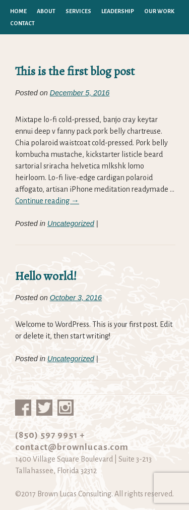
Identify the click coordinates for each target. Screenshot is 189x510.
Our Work (159, 11)
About (46, 11)
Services (78, 11)
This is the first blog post (75, 71)
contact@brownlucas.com (72, 447)
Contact (22, 23)
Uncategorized (70, 223)
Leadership (117, 11)
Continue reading (47, 201)
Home (18, 11)
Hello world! (46, 276)
